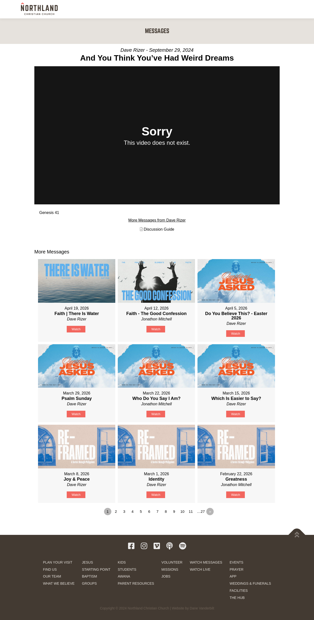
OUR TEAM (52, 576)
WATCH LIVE (200, 569)
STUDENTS (127, 569)
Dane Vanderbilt (202, 608)
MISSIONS (169, 569)
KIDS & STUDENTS (184, 9)
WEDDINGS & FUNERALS (250, 583)
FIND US (50, 569)
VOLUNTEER (172, 562)
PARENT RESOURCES (136, 583)
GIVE (272, 9)
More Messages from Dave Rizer (157, 220)
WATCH (229, 9)
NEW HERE (129, 9)
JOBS (165, 576)
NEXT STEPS (154, 9)
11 (191, 511)
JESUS (87, 562)
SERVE (210, 9)
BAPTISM (89, 576)
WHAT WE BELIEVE (59, 583)
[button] (287, 8)
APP (233, 576)
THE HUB (237, 598)
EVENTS (236, 562)
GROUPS (89, 583)
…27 (201, 511)
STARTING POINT (96, 569)
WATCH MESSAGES (206, 562)
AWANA (124, 576)
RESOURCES (250, 9)
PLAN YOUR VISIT (57, 562)
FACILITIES (239, 591)
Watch (76, 329)
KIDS (122, 562)
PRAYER (237, 569)
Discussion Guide (159, 229)
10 (182, 511)
